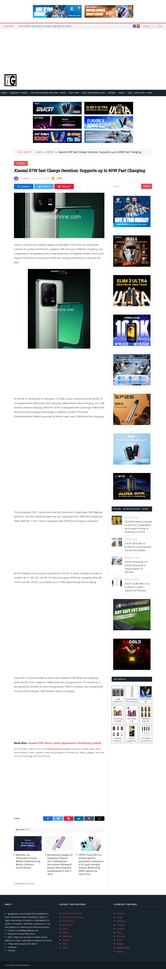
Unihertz (120, 928)
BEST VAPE (74, 93)
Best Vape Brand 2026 (94, 93)
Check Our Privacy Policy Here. (21, 933)
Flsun (119, 932)
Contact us (12, 930)
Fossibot (121, 925)
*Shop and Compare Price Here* (22, 943)
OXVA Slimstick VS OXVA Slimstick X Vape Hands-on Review (136, 567)
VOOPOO (66, 925)
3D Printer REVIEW (131, 509)
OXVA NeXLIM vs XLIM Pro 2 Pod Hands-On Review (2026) (138, 547)
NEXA (64, 932)
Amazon (14, 93)
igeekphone (25, 965)
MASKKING (67, 936)
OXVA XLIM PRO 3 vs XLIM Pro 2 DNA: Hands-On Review (137, 587)
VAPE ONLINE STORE (72, 913)
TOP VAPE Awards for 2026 (44, 93)
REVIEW (111, 93)
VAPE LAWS (139, 93)
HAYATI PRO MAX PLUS (73, 917)
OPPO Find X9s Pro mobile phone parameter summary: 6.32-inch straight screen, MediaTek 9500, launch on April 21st (91, 864)
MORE (121, 93)
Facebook (12, 947)
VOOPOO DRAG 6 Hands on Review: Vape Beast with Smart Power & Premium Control (138, 526)
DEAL (130, 93)
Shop (149, 93)
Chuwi (119, 917)
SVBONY (121, 913)
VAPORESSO (68, 921)
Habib (26, 178)
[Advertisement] (83, 50)
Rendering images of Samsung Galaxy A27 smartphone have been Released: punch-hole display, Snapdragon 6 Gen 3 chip (60, 864)
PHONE (23, 93)
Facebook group (53, 749)
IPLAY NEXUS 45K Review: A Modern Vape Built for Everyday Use (46, 26)
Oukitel (120, 943)
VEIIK (64, 947)
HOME (4, 93)
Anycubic (121, 936)
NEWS (21, 163)
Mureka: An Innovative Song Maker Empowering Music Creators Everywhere (28, 861)
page (68, 749)
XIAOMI (145, 509)
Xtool (119, 940)
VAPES (63, 93)
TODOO (66, 940)
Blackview (121, 921)
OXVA (64, 928)
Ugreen (120, 951)
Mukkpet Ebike (123, 947)
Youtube (11, 950)
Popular (117, 509)
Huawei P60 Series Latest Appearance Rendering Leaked (64, 743)
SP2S (64, 943)
